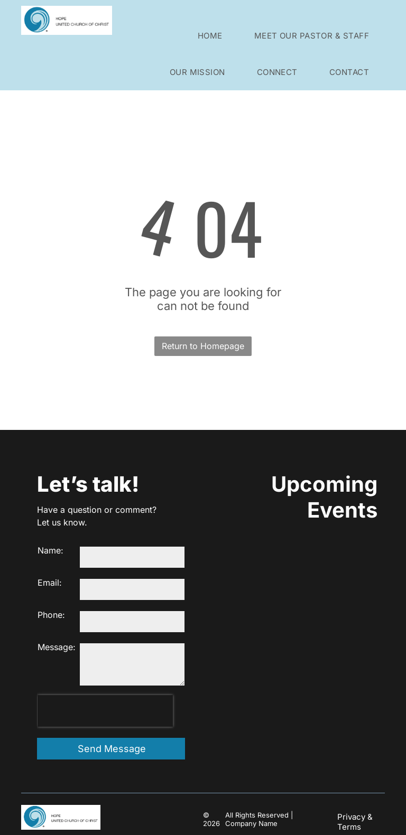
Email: (50, 582)
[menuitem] (210, 35)
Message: (57, 647)
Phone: (51, 614)
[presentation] (105, 711)
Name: (50, 550)
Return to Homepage (203, 346)
